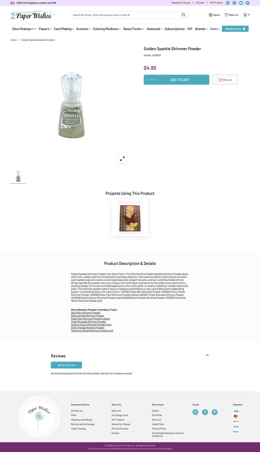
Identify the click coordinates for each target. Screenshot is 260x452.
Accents (83, 29)
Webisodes (235, 29)
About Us (116, 410)
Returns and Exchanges (83, 424)
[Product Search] (124, 14)
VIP (190, 29)
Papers (45, 29)
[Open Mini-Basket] (246, 15)
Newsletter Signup (181, 2)
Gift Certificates (120, 428)
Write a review (66, 365)
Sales (215, 29)
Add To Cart (180, 80)
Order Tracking (78, 428)
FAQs (73, 415)
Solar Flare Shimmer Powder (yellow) (90, 318)
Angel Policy (158, 424)
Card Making (64, 29)
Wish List (225, 80)
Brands (201, 29)
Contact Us (77, 410)
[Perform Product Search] (183, 14)
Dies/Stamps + (24, 29)
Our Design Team (120, 415)
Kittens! (115, 433)
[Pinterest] (248, 3)
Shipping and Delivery (81, 419)
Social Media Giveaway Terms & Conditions (168, 434)
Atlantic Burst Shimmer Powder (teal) (91, 324)
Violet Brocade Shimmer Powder (88, 321)
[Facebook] (234, 3)
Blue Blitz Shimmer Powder (85, 312)
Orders (155, 410)
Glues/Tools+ (133, 29)
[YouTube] (241, 3)
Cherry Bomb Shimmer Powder (87, 315)
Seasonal (154, 29)
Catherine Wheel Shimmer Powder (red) (92, 330)
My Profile (157, 415)
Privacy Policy (159, 428)
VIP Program (216, 2)
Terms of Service (159, 448)
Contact (200, 2)
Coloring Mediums (107, 29)
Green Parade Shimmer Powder (87, 327)
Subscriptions (175, 29)
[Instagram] (228, 3)
